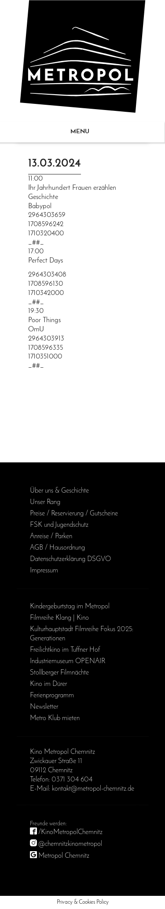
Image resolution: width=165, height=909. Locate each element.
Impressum (44, 570)
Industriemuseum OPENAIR (67, 661)
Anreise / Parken (51, 536)
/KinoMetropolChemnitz (70, 832)
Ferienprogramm (52, 695)
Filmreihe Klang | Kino (59, 617)
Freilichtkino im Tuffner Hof (65, 649)
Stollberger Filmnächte (59, 672)
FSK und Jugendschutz (59, 525)
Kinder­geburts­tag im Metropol (70, 606)
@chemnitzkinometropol (70, 844)
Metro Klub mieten (55, 718)
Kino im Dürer (48, 684)
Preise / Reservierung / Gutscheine (74, 513)
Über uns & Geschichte (59, 490)
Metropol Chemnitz (63, 855)
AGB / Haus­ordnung (57, 547)
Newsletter (44, 706)
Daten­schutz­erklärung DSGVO (70, 559)
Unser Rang (45, 502)
